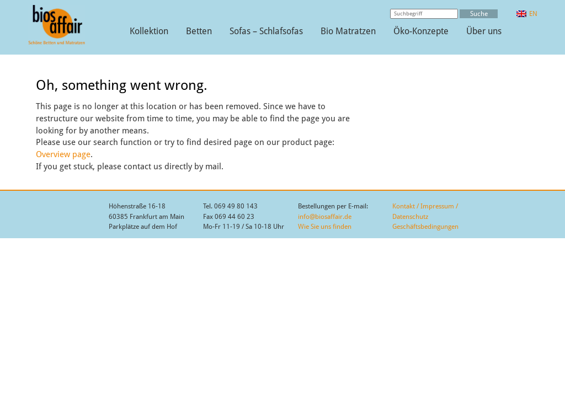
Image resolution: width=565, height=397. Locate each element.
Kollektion (149, 31)
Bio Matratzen (348, 31)
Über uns (484, 31)
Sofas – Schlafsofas (266, 31)
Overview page (63, 154)
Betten (199, 31)
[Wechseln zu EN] (527, 13)
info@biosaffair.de (324, 217)
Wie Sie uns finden (324, 226)
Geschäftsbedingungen (425, 226)
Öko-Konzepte (421, 31)
